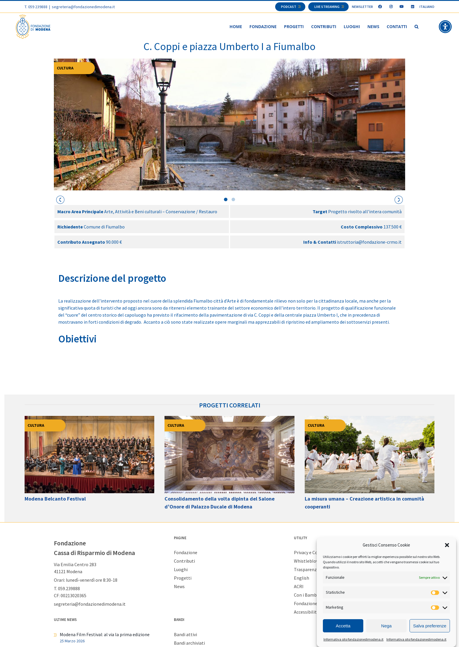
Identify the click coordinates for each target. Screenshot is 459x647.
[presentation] (60, 200)
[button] (447, 545)
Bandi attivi (185, 634)
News (179, 586)
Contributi (184, 561)
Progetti (182, 578)
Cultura (65, 68)
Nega (386, 625)
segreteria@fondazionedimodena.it (83, 6)
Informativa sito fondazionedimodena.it (353, 639)
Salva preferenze (429, 625)
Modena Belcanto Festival (55, 498)
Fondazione (185, 552)
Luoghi (181, 569)
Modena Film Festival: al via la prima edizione (105, 634)
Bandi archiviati (189, 643)
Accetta (343, 625)
